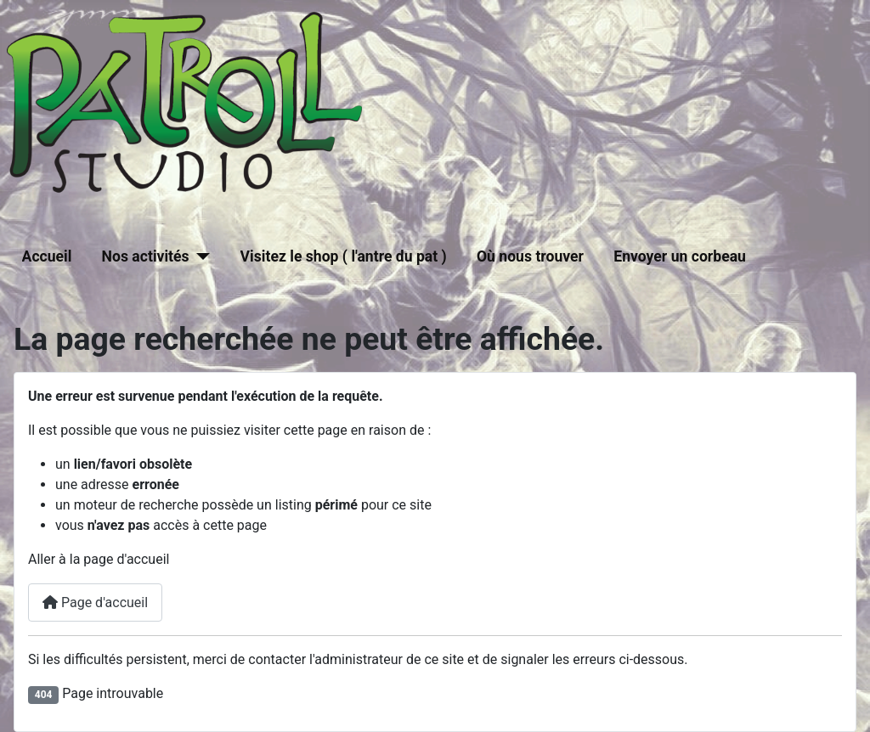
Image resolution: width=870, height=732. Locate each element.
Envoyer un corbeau (679, 256)
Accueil (47, 256)
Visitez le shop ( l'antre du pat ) (343, 256)
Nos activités (145, 256)
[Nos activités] (200, 256)
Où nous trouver (530, 256)
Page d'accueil (95, 602)
